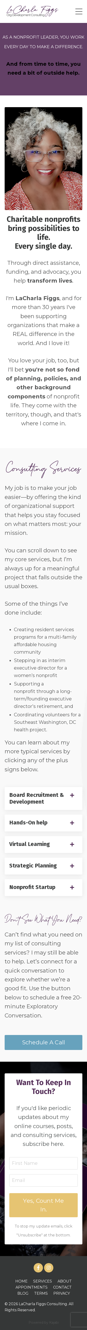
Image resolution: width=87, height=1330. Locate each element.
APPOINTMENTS (32, 1287)
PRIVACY (61, 1293)
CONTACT (62, 1287)
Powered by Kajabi (44, 1322)
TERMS (41, 1293)
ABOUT (65, 1281)
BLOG (23, 1293)
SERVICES (42, 1281)
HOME (21, 1281)
